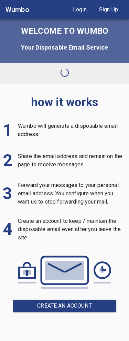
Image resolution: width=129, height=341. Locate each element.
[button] (80, 9)
